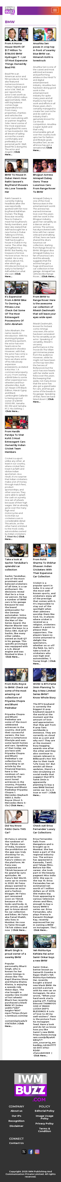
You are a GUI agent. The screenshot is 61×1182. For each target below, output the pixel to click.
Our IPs (16, 1115)
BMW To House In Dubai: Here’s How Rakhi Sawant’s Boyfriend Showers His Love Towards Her (16, 183)
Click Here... (49, 276)
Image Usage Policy (44, 1117)
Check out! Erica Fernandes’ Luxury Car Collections (44, 829)
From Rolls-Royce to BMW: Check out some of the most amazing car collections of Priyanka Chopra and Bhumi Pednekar (16, 695)
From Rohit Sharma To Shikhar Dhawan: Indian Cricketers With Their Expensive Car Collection (44, 568)
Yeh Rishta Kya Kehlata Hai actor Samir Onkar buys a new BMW (43, 955)
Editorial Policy (44, 1110)
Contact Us (16, 1143)
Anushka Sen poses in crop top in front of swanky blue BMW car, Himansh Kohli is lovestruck (44, 52)
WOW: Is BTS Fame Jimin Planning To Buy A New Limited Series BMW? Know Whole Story (44, 690)
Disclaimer (16, 1125)
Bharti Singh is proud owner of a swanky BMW (15, 954)
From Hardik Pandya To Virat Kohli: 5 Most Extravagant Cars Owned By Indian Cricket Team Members (15, 441)
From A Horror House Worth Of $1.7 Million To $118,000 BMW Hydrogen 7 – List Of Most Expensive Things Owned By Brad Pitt (16, 55)
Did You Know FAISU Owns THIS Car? (15, 829)
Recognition (16, 1120)
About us (16, 1110)
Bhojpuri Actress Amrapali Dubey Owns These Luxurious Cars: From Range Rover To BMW (44, 183)
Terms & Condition (44, 1130)
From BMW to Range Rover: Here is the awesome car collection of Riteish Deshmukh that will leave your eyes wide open (44, 307)
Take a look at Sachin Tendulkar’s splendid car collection (16, 564)
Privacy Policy (44, 1123)
